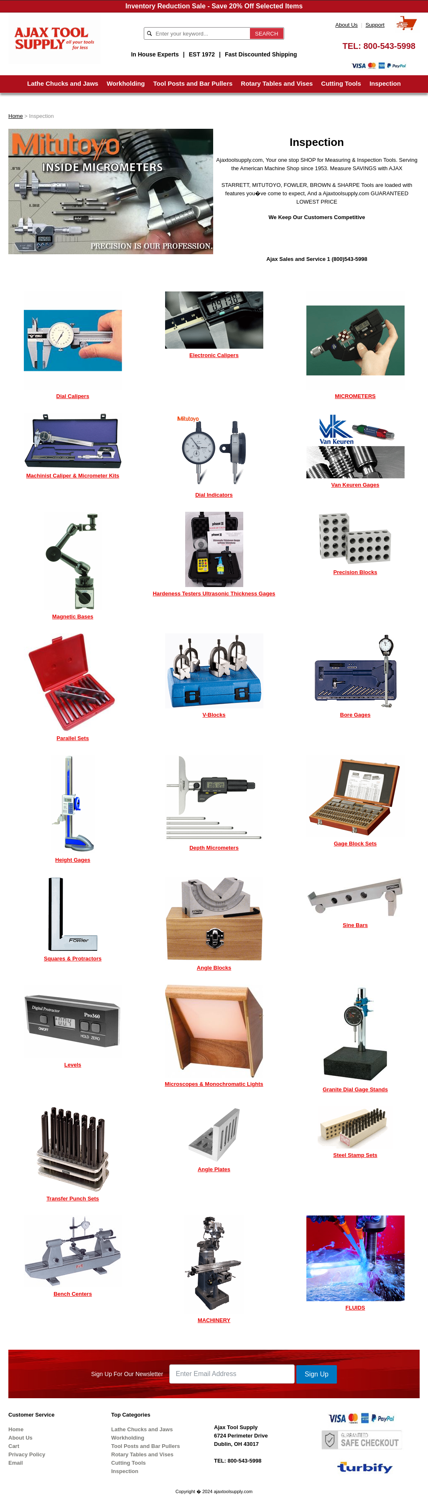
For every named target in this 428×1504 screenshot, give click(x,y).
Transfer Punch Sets (72, 1198)
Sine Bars (355, 925)
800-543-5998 (389, 46)
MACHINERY (214, 1320)
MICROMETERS (355, 396)
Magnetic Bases (72, 616)
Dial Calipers (72, 396)
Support (375, 25)
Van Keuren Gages (355, 485)
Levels (72, 1065)
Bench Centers (73, 1294)
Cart (13, 1446)
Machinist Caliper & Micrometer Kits (73, 475)
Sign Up (317, 1374)
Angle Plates (214, 1169)
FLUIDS (355, 1308)
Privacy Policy (26, 1454)
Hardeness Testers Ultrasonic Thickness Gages (214, 593)
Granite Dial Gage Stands (355, 1089)
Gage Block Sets (355, 843)
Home (15, 116)
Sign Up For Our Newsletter (127, 1374)
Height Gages (72, 860)
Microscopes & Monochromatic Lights (214, 1084)
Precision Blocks (355, 572)
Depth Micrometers (214, 848)
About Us (346, 25)
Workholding (126, 83)
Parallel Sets (72, 738)
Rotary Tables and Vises (277, 83)
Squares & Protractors (73, 958)
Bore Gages (355, 715)
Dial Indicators (214, 495)
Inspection (385, 83)
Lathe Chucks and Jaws (62, 83)
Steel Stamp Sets (355, 1155)
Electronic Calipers (214, 355)
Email (15, 1463)
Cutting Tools (341, 83)
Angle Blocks (214, 968)
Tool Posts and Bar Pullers (193, 83)
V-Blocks (214, 715)
